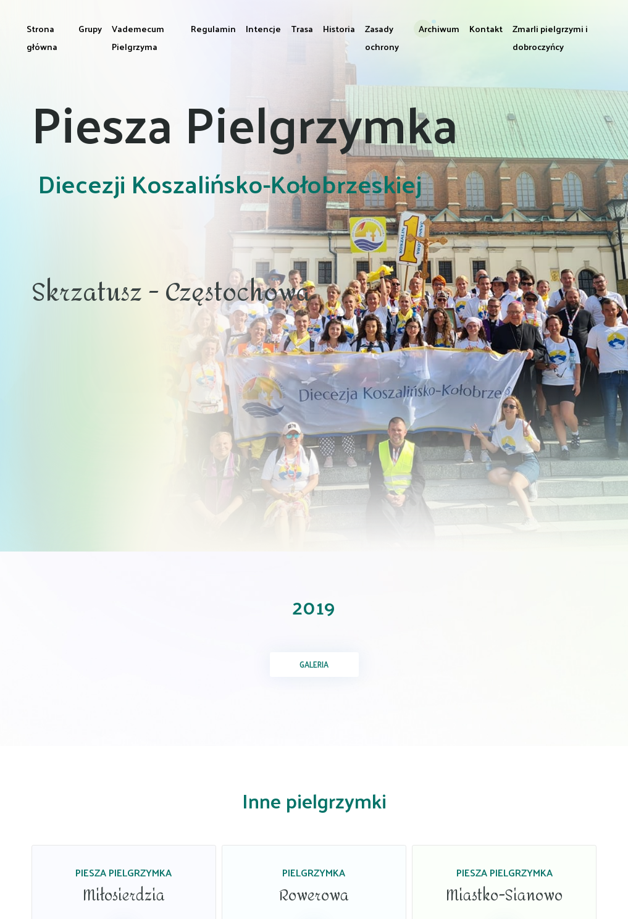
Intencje (263, 28)
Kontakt (486, 28)
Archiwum (439, 28)
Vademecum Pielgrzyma (138, 37)
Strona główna (42, 37)
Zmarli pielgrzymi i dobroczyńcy (550, 37)
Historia (339, 28)
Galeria (314, 664)
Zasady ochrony (382, 37)
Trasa (302, 28)
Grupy (90, 28)
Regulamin (213, 28)
